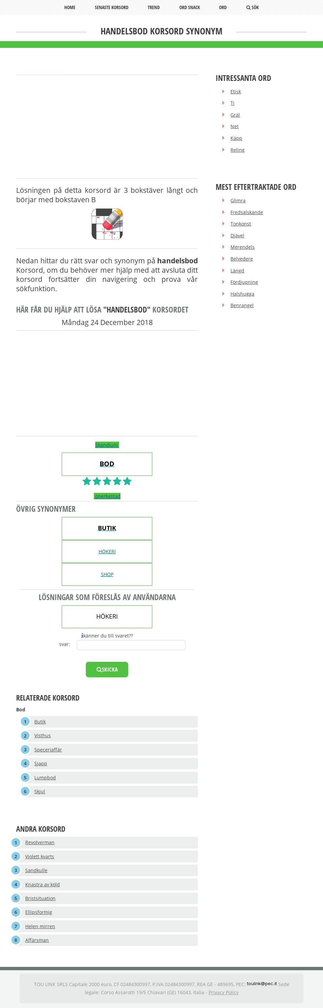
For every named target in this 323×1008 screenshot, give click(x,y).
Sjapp (41, 764)
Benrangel (242, 306)
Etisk (236, 91)
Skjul (40, 792)
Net (235, 126)
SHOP (107, 574)
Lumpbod (45, 778)
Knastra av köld (42, 885)
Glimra (238, 201)
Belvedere (242, 259)
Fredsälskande (247, 212)
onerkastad (107, 496)
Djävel (238, 236)
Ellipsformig (38, 913)
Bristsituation (40, 899)
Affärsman (37, 941)
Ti (233, 103)
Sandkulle (36, 871)
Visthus (43, 736)
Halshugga (243, 295)
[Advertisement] (107, 127)
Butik (40, 721)
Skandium (107, 445)
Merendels (243, 248)
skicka (107, 669)
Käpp (237, 138)
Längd (238, 271)
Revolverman (40, 843)
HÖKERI (107, 551)
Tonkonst (241, 224)
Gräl (235, 115)
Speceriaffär (48, 749)
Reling (238, 150)
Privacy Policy (224, 993)
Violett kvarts (39, 857)
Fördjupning (244, 283)
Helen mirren (40, 927)
